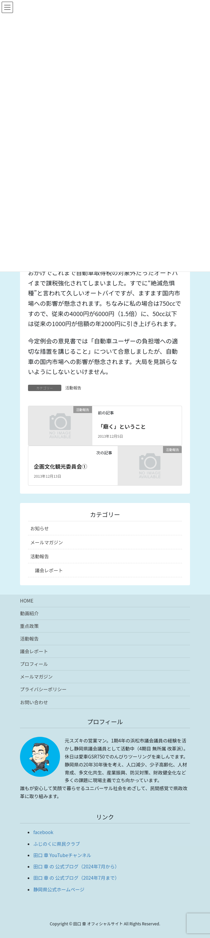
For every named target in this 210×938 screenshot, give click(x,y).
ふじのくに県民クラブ (56, 843)
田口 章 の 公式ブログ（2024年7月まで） (76, 877)
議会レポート (49, 570)
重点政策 (29, 626)
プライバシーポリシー (43, 689)
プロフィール (34, 664)
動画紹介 (29, 613)
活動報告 (73, 387)
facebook (43, 832)
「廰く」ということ (122, 426)
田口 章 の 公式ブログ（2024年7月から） (76, 866)
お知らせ (39, 528)
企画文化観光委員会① (60, 466)
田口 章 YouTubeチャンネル (62, 855)
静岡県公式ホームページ (58, 889)
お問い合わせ (34, 702)
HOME (26, 600)
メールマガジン (46, 542)
